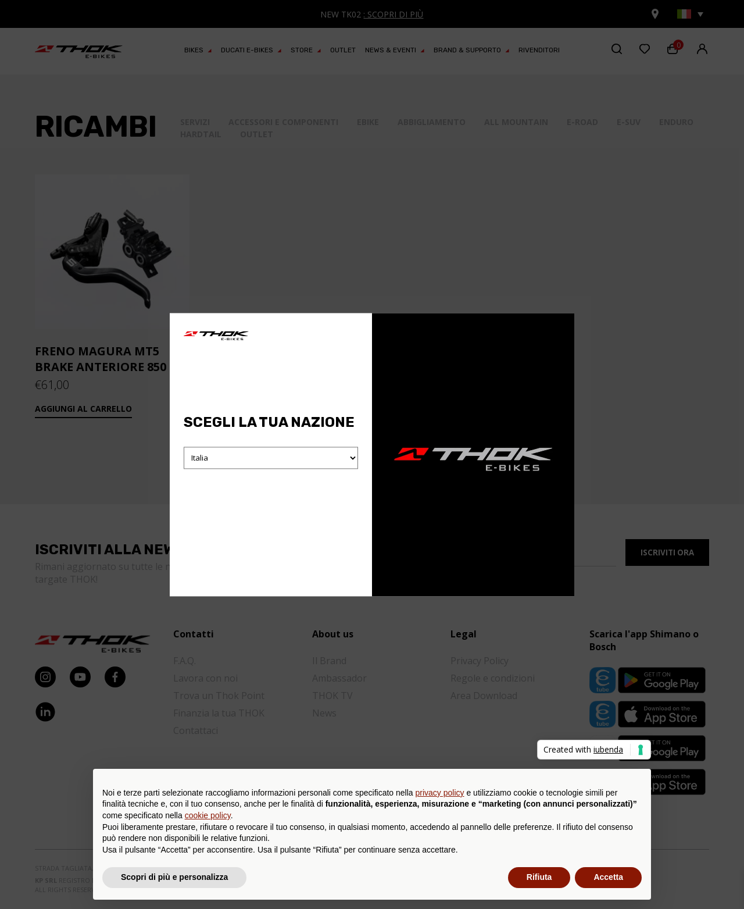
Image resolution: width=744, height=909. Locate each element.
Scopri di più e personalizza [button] (174, 877)
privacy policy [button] (440, 792)
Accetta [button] (608, 877)
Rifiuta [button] (539, 877)
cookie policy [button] (208, 815)
